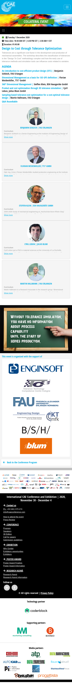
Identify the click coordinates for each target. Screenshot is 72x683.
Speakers (7, 531)
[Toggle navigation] (67, 7)
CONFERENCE (11, 524)
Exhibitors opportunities (13, 551)
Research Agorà (13, 570)
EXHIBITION (10, 544)
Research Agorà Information (15, 577)
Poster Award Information (14, 566)
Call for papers (9, 537)
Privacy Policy (47, 593)
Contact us (9, 505)
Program (7, 528)
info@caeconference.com (14, 512)
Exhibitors (7, 554)
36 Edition (7, 534)
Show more (8, 137)
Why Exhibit (8, 549)
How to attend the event (13, 517)
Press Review (9, 520)
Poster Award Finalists (12, 563)
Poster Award (12, 559)
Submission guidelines (12, 540)
